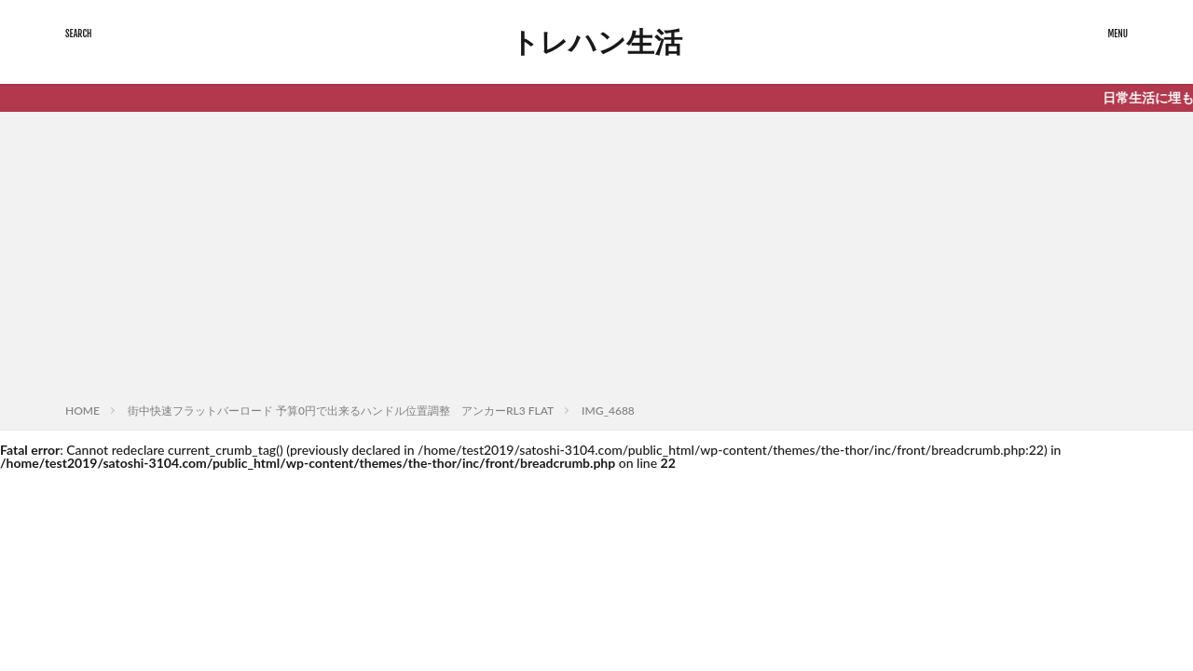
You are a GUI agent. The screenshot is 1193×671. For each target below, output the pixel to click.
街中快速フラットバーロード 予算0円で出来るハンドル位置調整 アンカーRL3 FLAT (341, 411)
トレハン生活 (596, 42)
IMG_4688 (608, 411)
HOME (82, 411)
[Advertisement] (596, 260)
